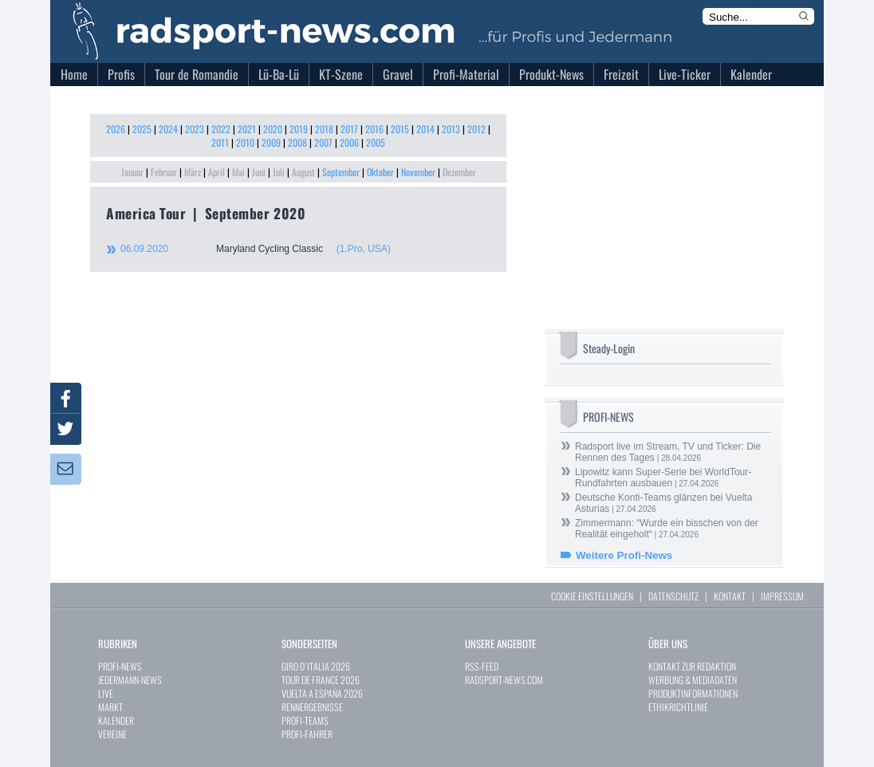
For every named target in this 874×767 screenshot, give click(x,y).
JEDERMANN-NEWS (130, 679)
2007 (323, 142)
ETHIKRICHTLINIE (678, 707)
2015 (400, 129)
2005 (375, 142)
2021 (247, 129)
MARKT (110, 707)
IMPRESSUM (782, 596)
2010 (245, 142)
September (341, 172)
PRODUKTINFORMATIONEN (693, 693)
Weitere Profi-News (624, 555)
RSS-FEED (481, 666)
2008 (297, 142)
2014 (425, 129)
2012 (476, 129)
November (418, 172)
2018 (324, 129)
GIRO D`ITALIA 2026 (315, 666)
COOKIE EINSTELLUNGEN (592, 596)
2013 (451, 129)
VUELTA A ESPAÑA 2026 (322, 693)
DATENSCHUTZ (673, 596)
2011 (220, 142)
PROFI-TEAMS (305, 720)
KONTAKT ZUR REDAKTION (692, 666)
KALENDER (116, 720)
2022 (220, 129)
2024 (168, 129)
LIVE (105, 693)
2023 (194, 129)
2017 (349, 129)
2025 (142, 129)
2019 (298, 129)
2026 (115, 129)
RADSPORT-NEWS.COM (504, 679)
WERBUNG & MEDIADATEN (692, 679)
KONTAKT (730, 596)
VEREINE (112, 734)
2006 (349, 142)
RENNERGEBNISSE (312, 707)
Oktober (380, 172)
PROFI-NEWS (120, 666)
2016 (374, 129)
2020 (272, 129)
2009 (271, 142)
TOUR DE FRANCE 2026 (320, 679)
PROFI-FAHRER (307, 734)
